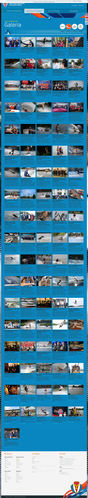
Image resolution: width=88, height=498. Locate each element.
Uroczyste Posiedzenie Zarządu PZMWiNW (76, 48)
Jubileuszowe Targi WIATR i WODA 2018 (11, 244)
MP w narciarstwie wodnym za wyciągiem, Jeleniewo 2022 (12, 135)
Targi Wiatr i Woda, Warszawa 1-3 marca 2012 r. (76, 354)
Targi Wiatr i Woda (73, 352)
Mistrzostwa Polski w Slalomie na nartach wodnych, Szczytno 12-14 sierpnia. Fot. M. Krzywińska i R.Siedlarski (76, 377)
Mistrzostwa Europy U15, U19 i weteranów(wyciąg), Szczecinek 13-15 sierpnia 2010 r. (60, 420)
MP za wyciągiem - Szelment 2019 (11, 201)
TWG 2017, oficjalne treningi (11, 265)
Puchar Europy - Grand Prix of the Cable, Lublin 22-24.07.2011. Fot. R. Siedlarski (44, 399)
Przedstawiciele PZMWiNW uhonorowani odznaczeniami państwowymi (59, 180)
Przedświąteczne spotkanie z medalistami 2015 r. (43, 309)
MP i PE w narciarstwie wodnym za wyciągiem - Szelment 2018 (10, 223)
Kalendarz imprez (8, 463)
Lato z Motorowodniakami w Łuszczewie (75, 222)
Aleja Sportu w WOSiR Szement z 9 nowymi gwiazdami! (26, 223)
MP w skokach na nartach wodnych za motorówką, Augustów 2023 (75, 93)
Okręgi (33, 463)
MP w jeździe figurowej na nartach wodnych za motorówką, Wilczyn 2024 (43, 49)
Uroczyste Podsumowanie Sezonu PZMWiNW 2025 (11, 48)
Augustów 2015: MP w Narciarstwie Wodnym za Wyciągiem (74, 310)
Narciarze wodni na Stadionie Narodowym (27, 353)
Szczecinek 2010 (40, 417)
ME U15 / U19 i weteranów (59, 417)
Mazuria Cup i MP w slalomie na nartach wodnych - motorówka (43, 332)
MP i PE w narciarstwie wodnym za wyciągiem (58, 288)
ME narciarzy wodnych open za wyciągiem (44, 374)
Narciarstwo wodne (34, 11)
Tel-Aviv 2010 (72, 395)
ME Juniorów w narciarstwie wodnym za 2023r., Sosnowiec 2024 (28, 71)
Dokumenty (7, 461)
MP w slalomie (72, 374)
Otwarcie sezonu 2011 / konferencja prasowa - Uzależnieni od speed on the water (59, 399)
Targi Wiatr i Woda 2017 (26, 287)
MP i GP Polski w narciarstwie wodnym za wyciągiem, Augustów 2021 (12, 158)
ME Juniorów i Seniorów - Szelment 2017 (43, 244)
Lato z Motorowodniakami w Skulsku (59, 266)
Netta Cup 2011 (8, 395)
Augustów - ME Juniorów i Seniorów (59, 309)
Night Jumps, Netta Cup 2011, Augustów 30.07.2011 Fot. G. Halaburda (11, 399)
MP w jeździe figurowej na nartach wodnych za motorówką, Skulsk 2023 (43, 114)
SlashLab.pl (23, 496)
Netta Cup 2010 (72, 417)
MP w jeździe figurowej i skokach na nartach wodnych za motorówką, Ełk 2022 (59, 136)
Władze (33, 458)
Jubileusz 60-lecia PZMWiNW (27, 243)
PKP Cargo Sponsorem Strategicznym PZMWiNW (11, 114)
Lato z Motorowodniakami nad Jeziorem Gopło (44, 179)
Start (2, 11)
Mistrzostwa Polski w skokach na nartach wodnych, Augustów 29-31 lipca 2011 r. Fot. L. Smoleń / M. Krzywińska (28, 399)
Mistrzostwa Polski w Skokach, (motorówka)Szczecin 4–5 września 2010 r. (11, 420)
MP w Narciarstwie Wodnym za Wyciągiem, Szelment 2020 (12, 179)
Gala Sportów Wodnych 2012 (59, 352)
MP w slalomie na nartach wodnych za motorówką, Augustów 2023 (27, 114)
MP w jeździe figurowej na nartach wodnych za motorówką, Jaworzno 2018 (43, 223)
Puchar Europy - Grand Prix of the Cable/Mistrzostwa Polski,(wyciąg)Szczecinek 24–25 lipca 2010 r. (12, 444)
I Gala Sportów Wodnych (10, 374)
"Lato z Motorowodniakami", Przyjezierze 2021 (59, 157)
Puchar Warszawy (57, 374)
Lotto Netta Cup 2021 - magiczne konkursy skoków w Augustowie (44, 158)
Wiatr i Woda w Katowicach (43, 287)
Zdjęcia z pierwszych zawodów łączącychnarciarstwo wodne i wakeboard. (28, 420)
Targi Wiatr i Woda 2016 (26, 308)
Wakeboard (74, 11)
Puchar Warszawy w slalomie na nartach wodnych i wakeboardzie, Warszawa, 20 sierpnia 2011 (60, 377)
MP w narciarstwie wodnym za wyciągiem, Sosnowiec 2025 (28, 48)
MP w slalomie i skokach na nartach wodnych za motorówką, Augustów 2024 (59, 71)
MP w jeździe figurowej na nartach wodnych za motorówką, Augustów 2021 (27, 158)
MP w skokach (8, 417)
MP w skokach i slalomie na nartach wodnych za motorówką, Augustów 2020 (75, 158)
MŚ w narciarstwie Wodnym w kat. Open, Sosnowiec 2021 (76, 135)
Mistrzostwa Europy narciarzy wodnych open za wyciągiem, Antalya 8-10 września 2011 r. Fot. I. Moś (43, 379)
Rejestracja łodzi (35, 468)
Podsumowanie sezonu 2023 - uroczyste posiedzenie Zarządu (44, 92)
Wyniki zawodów (8, 464)
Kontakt (81, 5)
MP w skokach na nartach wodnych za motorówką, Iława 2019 (76, 180)
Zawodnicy (7, 467)
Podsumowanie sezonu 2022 (75, 113)
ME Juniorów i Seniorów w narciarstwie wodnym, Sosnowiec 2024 (11, 71)
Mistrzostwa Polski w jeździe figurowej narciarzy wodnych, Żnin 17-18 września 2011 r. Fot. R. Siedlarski (28, 377)
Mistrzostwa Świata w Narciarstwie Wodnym (73, 398)
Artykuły (6, 458)
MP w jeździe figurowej (26, 374)
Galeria (6, 21)
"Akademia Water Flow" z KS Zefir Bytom (59, 48)
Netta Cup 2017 (24, 265)
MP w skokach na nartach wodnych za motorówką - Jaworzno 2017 (75, 245)
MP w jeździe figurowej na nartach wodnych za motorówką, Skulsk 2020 (27, 180)
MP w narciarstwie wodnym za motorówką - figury (60, 331)
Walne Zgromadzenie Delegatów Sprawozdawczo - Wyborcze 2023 (59, 114)
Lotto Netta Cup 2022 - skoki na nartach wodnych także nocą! (28, 135)
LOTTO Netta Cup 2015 (26, 330)
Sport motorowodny (14, 11)
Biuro (33, 460)
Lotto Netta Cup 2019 (26, 200)
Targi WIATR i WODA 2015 (75, 330)
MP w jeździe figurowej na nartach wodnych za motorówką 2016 (75, 288)
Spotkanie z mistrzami (10, 352)
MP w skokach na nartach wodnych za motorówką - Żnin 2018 (60, 223)
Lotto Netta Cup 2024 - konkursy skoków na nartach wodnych (75, 71)
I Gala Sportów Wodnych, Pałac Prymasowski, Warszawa (12, 376)
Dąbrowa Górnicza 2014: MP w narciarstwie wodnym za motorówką (44, 353)
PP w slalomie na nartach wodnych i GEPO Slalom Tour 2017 (12, 288)
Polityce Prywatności (77, 0)
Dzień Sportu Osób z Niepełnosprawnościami (26, 92)
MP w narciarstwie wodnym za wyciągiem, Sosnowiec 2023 (60, 92)
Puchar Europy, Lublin (42, 395)
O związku (74, 5)
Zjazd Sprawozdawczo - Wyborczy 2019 (58, 201)
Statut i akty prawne (35, 461)
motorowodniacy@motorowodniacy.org (67, 468)
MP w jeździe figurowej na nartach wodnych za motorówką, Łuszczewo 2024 (11, 93)
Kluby (6, 466)
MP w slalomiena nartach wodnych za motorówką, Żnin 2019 (43, 201)
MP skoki (23, 395)
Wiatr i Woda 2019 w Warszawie (76, 200)
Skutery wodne (54, 11)
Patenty (33, 466)
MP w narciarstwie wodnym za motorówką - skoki (12, 331)
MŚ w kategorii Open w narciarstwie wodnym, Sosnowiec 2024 (42, 71)
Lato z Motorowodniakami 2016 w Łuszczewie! (12, 309)
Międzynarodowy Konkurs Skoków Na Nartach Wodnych (75, 420)
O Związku (34, 457)
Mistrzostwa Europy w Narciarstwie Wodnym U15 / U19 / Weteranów (44, 420)
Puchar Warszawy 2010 (26, 417)
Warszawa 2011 (56, 395)
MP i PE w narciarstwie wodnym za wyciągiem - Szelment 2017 (58, 245)
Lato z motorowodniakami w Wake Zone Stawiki (75, 266)
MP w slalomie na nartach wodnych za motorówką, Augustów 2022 (43, 136)
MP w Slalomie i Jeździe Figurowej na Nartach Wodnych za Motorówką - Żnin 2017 (44, 267)
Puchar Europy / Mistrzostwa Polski (11, 440)
